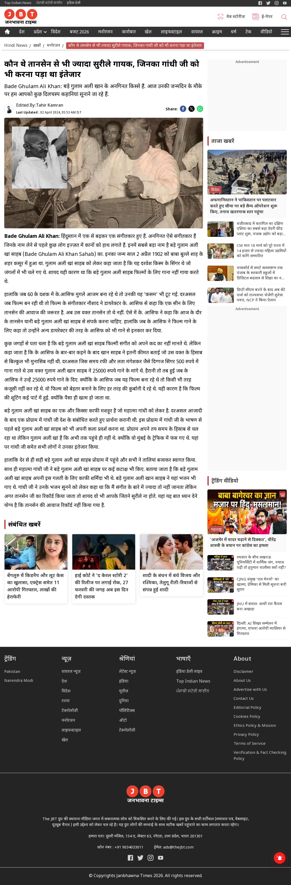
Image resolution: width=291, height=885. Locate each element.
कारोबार (129, 32)
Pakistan (12, 671)
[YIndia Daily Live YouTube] (285, 3)
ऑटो (123, 721)
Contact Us (244, 698)
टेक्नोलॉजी (70, 711)
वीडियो (266, 32)
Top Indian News (17, 3)
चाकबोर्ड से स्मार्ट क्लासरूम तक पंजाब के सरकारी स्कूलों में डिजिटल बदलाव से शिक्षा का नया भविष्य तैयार (261, 273)
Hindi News (16, 45)
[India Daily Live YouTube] (160, 858)
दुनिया (124, 701)
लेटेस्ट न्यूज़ (127, 672)
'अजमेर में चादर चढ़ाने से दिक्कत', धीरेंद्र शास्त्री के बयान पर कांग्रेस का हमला (243, 543)
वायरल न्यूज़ (71, 672)
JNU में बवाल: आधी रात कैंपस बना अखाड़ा (259, 607)
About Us (242, 680)
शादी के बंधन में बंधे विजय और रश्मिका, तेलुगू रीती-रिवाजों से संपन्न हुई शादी (171, 583)
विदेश (56, 32)
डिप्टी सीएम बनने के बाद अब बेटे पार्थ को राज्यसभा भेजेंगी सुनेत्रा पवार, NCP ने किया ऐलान (261, 295)
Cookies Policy (247, 716)
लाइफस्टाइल (71, 730)
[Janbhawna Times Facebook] (260, 3)
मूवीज (123, 691)
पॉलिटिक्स (127, 711)
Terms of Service (250, 743)
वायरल (197, 32)
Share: (172, 109)
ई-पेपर (267, 17)
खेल (148, 32)
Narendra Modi (18, 680)
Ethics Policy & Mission (255, 725)
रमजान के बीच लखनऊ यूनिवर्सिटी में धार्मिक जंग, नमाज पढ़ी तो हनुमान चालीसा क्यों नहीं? (261, 562)
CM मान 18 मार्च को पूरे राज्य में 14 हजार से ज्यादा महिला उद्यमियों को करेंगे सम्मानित (261, 251)
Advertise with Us (250, 689)
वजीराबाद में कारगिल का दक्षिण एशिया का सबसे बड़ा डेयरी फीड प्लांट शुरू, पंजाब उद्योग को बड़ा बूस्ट (260, 229)
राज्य (66, 701)
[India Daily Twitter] (268, 3)
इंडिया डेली (73, 3)
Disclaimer (243, 671)
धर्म (233, 32)
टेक (248, 32)
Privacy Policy (246, 734)
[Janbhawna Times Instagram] (277, 3)
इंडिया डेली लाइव (189, 672)
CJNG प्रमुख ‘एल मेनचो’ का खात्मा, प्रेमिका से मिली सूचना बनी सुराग (261, 584)
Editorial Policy (247, 707)
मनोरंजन (105, 32)
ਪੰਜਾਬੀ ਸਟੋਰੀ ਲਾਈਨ (49, 3)
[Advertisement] (247, 391)
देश (22, 32)
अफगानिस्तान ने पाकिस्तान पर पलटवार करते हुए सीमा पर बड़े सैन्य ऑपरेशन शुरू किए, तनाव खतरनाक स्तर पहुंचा (243, 206)
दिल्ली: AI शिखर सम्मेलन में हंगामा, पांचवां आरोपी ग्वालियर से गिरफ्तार (261, 629)
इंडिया (123, 681)
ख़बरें (37, 45)
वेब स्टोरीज (235, 17)
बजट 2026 (79, 32)
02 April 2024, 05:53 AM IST (48, 113)
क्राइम (217, 32)
